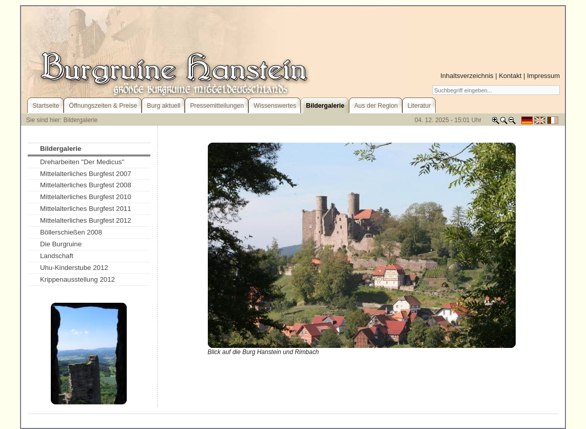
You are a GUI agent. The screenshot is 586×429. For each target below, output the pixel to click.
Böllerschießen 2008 (71, 232)
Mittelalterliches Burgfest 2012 (85, 220)
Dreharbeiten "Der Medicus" (82, 162)
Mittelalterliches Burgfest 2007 (85, 174)
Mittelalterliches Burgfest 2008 (85, 185)
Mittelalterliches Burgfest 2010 (85, 197)
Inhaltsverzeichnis (466, 76)
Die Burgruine (61, 244)
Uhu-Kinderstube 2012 (74, 267)
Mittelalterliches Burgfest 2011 (85, 208)
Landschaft (56, 256)
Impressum (543, 76)
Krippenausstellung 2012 (77, 279)
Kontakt (510, 76)
